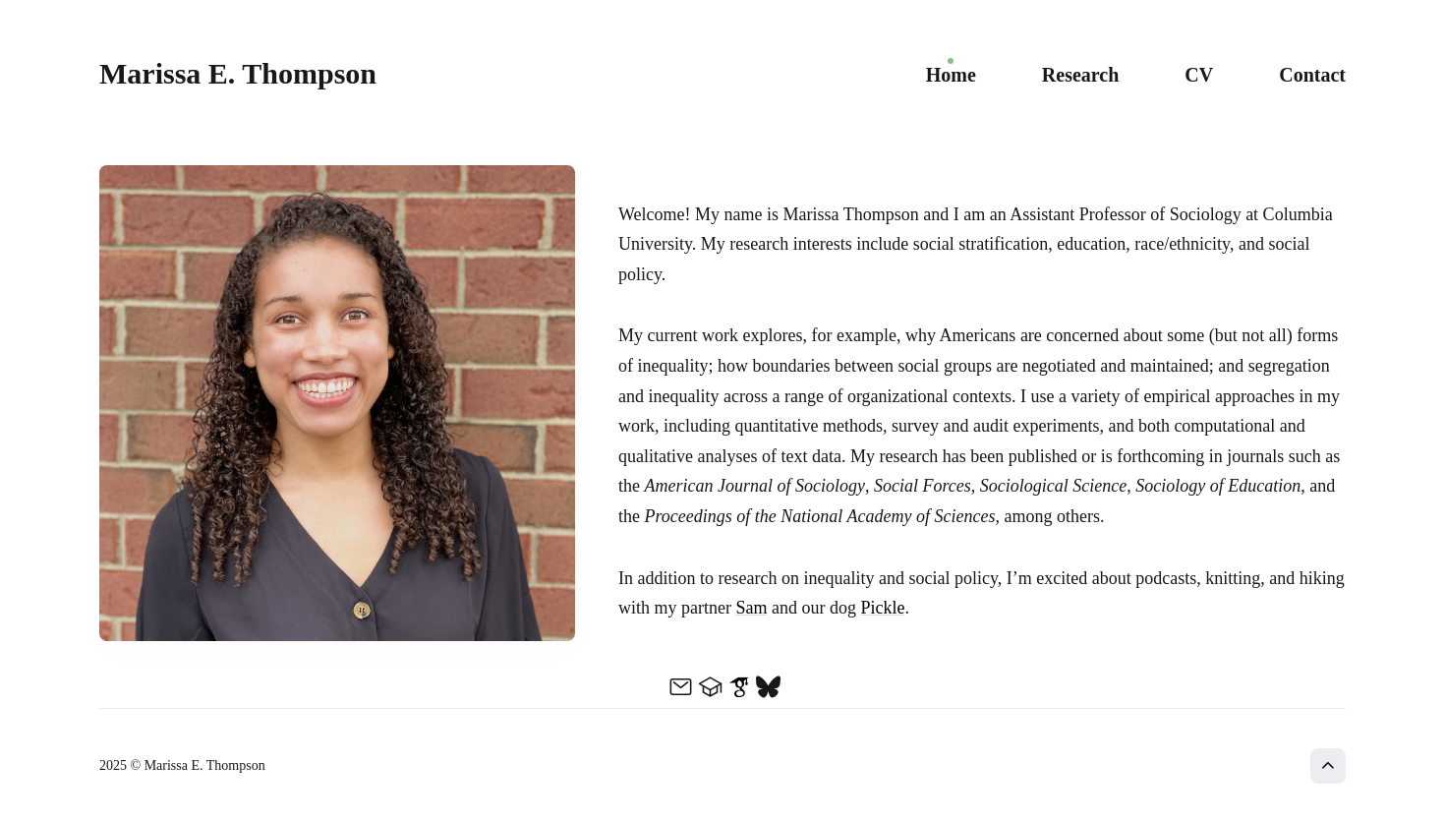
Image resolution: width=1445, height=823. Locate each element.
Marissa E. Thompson (237, 73)
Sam (751, 607)
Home (951, 75)
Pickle (882, 607)
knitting (1232, 578)
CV (1199, 75)
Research (1081, 75)
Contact (1312, 75)
